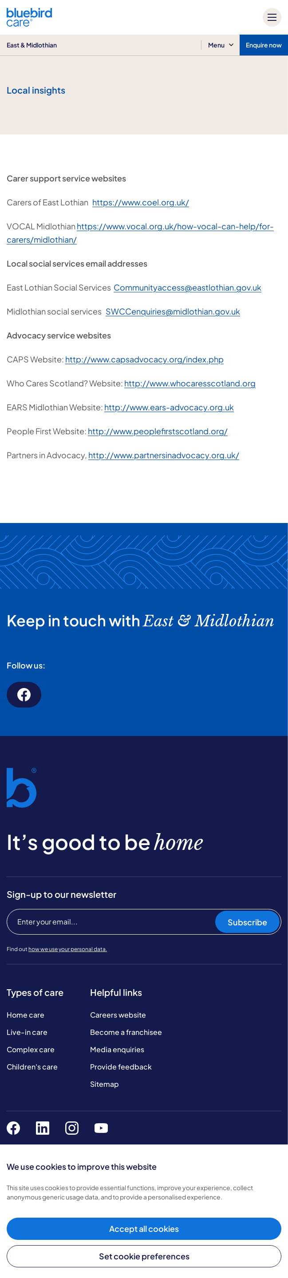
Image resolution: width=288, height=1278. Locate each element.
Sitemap (104, 1084)
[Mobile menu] (272, 17)
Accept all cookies (144, 1228)
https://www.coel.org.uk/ (140, 202)
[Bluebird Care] (29, 23)
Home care (25, 1014)
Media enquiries (117, 1049)
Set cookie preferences (144, 1256)
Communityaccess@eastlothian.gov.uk (187, 287)
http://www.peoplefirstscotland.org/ (158, 431)
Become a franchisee (126, 1032)
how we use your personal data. (67, 949)
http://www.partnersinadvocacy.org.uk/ (163, 455)
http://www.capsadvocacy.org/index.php (144, 359)
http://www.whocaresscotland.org (190, 383)
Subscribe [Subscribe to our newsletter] (247, 922)
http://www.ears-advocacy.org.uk (169, 407)
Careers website (118, 1014)
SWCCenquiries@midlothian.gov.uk (173, 311)
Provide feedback (121, 1066)
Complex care (31, 1049)
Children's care (32, 1066)
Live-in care (27, 1032)
